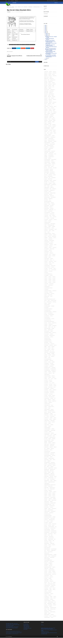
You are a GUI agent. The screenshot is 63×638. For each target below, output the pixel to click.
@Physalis (54, 99)
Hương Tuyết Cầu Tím (47, 405)
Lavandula (49, 426)
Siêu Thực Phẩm (46, 542)
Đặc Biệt (49, 327)
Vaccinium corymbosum (47, 600)
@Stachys (50, 102)
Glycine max (45, 356)
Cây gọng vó (46, 243)
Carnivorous (45, 229)
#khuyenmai (45, 120)
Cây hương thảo (46, 244)
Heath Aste (45, 373)
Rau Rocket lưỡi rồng (51, 526)
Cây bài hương (54, 236)
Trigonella (51, 593)
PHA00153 (53, 493)
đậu (52, 327)
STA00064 (55, 554)
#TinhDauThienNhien (47, 128)
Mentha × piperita (46, 444)
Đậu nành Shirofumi (51, 335)
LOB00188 (52, 433)
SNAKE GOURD (52, 543)
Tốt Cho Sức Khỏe (46, 586)
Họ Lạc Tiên (50, 380)
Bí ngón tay (51, 187)
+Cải (51, 131)
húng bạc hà (49, 399)
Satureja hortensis (50, 539)
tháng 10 (46, 35)
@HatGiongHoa (51, 91)
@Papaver (52, 98)
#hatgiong (48, 113)
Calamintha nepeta (46, 223)
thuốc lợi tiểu (54, 574)
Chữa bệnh (45, 257)
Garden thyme (46, 352)
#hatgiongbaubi (53, 113)
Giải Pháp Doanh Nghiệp (15, 632)
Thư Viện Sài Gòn (18, 633)
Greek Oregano (46, 360)
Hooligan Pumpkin (46, 398)
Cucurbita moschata (46, 286)
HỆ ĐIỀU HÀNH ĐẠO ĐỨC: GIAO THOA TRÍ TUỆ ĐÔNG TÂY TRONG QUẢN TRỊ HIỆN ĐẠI (48, 628)
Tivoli (48, 582)
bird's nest (50, 194)
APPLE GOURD (46, 152)
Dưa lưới (53, 318)
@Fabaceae (45, 88)
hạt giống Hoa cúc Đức (47, 367)
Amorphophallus (51, 148)
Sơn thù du (48, 550)
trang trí (50, 588)
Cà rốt (50, 215)
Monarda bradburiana (47, 451)
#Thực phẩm (52, 127)
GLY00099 (52, 353)
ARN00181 (45, 155)
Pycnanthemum (27, 44)
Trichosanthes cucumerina (47, 592)
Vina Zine (7, 631)
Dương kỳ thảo (50, 324)
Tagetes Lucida (51, 568)
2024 (45, 26)
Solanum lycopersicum (47, 547)
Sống (45, 550)
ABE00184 (49, 134)
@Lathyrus (45, 95)
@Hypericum (51, 92)
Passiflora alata (46, 487)
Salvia (51, 535)
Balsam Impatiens (46, 172)
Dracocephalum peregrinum (47, 311)
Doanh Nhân (25, 629)
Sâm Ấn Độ (45, 540)
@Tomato (45, 103)
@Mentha (45, 96)
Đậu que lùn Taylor (46, 343)
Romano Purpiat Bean (47, 529)
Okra (45, 479)
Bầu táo (45, 176)
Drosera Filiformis (50, 313)
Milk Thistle (51, 447)
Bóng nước (45, 204)
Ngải (45, 466)
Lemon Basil (45, 431)
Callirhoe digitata (53, 223)
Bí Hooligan (45, 183)
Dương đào (45, 324)
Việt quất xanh (46, 606)
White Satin (45, 610)
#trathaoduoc (46, 130)
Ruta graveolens (50, 533)
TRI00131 (54, 589)
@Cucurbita (45, 85)
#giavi (45, 113)
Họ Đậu (55, 378)
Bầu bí (47, 173)
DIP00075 (45, 303)
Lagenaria (54, 419)
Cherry (51, 251)
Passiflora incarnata (52, 487)
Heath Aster (49, 373)
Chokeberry (53, 254)
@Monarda (49, 96)
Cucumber (54, 282)
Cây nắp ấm (50, 246)
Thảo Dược (45, 571)
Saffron (55, 533)
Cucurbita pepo (46, 289)
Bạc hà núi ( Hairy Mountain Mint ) (50, 48)
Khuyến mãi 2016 (46, 413)
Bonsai (49, 204)
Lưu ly (51, 434)
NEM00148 (49, 461)
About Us (13, 0)
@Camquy (45, 81)
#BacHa (55, 106)
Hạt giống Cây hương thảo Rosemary (49, 39)
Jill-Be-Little (49, 412)
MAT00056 (53, 438)
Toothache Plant (53, 585)
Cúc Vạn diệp (46, 272)
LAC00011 (51, 417)
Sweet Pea (51, 564)
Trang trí (54, 588)
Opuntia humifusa (46, 480)
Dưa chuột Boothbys (51, 314)
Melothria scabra (50, 441)
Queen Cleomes (53, 518)
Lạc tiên (48, 416)
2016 (45, 31)
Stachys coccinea (46, 557)
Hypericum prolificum (51, 406)
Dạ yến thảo (52, 293)
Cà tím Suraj (54, 216)
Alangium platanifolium (47, 142)
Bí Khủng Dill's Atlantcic (47, 184)
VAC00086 (51, 599)
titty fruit (45, 582)
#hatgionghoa (51, 116)
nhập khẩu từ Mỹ (46, 469)
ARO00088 (45, 156)
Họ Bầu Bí (45, 378)
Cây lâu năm (46, 246)
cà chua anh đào (50, 211)
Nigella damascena (46, 473)
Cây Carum (45, 239)
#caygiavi (54, 109)
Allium (45, 145)
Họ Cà (49, 378)
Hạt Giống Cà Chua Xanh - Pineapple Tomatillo (51, 37)
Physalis (49, 500)
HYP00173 (45, 406)
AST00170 (45, 163)
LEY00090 (50, 431)
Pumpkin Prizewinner (47, 511)
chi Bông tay (51, 253)
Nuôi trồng (51, 476)
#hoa (9, 44)
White (48, 609)
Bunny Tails (51, 208)
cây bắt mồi (45, 237)
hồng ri (45, 399)
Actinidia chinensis (50, 138)
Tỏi (44, 9)
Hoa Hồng (45, 387)
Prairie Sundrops (46, 507)
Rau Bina (51, 521)
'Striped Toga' (46, 71)
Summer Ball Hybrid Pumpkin (48, 560)
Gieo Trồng (15, 2)
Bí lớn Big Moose (54, 184)
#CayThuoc (50, 110)
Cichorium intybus (46, 258)
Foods (45, 349)
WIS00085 (45, 613)
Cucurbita (45, 285)
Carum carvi (45, 230)
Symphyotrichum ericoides (47, 567)
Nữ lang (55, 476)
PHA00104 (45, 493)
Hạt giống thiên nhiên (47, 370)
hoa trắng (45, 395)
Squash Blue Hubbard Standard (48, 554)
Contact (9, 0)
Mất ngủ (52, 440)
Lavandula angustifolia (47, 427)
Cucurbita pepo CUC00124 (47, 290)
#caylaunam (46, 110)
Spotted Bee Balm (46, 553)
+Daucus (54, 131)
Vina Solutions (10, 636)
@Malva (49, 95)
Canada (45, 225)
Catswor (48, 232)
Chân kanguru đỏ (46, 251)
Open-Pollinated (52, 479)
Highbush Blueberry (46, 374)
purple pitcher (46, 512)
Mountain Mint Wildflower (47, 455)
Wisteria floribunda (46, 614)
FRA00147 (53, 349)
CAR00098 (53, 226)
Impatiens (52, 409)
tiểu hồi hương (46, 581)
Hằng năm (49, 371)
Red (55, 526)
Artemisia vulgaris (53, 159)
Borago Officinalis (46, 205)
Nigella (53, 472)
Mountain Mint (23, 44)
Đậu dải (52, 331)
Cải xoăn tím (50, 219)
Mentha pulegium (46, 445)
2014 (45, 59)
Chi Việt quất (46, 254)
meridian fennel (46, 447)
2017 (45, 30)
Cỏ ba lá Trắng (51, 261)
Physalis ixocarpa (54, 500)
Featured (49, 346)
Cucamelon (49, 282)
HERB (53, 373)
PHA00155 (49, 494)
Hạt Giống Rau (53, 367)
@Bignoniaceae (46, 78)
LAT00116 (45, 423)
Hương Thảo (50, 402)
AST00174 (49, 163)
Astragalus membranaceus (47, 165)
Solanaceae (45, 546)
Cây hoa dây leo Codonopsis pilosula (12, 628)
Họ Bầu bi (49, 377)
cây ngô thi (45, 247)
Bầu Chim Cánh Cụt (52, 173)
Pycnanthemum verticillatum (47, 515)
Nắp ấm (54, 459)
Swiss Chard (50, 565)
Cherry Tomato (46, 253)
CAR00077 (49, 226)
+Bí (48, 131)
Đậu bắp (53, 328)
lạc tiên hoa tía (46, 417)
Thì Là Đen (54, 572)
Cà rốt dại (53, 215)
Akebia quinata (50, 141)
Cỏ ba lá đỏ (45, 261)
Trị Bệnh (50, 589)
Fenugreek (53, 346)
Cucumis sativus (51, 283)
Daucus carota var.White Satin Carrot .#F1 (49, 299)
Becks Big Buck (53, 177)
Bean (49, 177)
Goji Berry (45, 357)
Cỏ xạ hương (46, 264)
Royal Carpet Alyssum (53, 532)
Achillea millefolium (46, 137)
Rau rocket (45, 526)
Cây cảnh (54, 237)
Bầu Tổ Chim (46, 177)
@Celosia (53, 82)
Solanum (50, 546)
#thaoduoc (12, 44)
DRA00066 (52, 306)
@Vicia (53, 103)
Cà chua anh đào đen (47, 212)
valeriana (45, 602)
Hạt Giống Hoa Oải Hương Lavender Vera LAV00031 (51, 53)
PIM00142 (51, 501)
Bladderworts (50, 198)
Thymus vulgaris (46, 579)
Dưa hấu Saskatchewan (47, 318)
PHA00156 (53, 494)
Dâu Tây (45, 300)
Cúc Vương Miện (46, 275)
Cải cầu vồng (46, 219)
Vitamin (45, 609)
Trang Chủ (16, 0)
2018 (45, 29)
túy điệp (51, 596)
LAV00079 (45, 426)
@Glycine (50, 88)
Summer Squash (52, 561)
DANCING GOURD (46, 296)
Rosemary (52, 529)
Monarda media (53, 452)
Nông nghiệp (9, 633)
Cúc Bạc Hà (45, 271)
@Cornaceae (50, 84)
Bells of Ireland (50, 179)
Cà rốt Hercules (46, 216)
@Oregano (53, 96)
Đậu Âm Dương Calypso (47, 328)
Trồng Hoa (49, 595)
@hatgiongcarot (53, 89)
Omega (48, 479)
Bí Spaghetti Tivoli (52, 190)
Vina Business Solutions (12, 631)
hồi (54, 398)
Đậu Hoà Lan (54, 332)
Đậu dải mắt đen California (47, 332)
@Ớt (49, 98)
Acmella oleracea (53, 137)
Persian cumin (46, 491)
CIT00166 (51, 258)
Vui (10, 632)
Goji (49, 356)
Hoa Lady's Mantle (46, 388)
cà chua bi (52, 212)
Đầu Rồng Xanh (46, 345)
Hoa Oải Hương (46, 391)
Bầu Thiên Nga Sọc (50, 176)
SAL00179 (45, 535)
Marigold (50, 438)
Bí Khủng (54, 183)
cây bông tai (50, 237)
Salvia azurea (46, 536)
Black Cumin (45, 198)
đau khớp (45, 327)
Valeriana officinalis (50, 602)
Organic (51, 480)
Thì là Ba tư (49, 572)
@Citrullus (45, 84)
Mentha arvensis (52, 444)
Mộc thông (53, 455)
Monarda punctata (46, 454)
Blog (6, 0)
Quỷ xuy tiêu (46, 519)
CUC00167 (45, 282)
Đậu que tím (52, 343)
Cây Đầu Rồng (46, 240)
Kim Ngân (51, 413)
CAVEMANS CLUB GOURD (47, 233)
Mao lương (45, 438)
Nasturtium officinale (51, 458)
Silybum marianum (46, 543)
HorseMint (51, 398)
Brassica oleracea (46, 208)
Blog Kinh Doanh (26, 625)
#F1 (51, 112)
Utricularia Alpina (46, 599)
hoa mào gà (52, 388)
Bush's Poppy (46, 209)
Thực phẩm (45, 578)
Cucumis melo (46, 283)
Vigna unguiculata (46, 607)
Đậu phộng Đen (46, 342)
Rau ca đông (46, 522)
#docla (49, 112)
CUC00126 (45, 278)
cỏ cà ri (55, 261)
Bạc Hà (15, 44)
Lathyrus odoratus (46, 424)
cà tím (50, 216)
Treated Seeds (46, 589)
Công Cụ (54, 268)
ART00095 (45, 158)
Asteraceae (53, 163)
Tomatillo (54, 582)
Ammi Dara (45, 148)
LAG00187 (50, 419)
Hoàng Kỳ (53, 395)
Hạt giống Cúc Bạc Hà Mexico (49, 40)
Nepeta (45, 465)
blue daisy (52, 202)
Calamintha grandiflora (47, 222)
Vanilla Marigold (49, 603)
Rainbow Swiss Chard (51, 519)
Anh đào (45, 149)
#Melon (54, 120)
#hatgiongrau (46, 117)
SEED (53, 540)
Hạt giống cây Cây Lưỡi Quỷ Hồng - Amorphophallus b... (50, 56)
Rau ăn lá (48, 521)
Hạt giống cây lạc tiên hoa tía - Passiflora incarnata (50, 45)
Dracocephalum (46, 307)
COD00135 (50, 264)
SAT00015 (45, 539)
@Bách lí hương (46, 77)
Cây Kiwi (55, 244)
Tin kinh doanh (26, 624)
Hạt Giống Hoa (51, 366)
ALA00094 (54, 141)
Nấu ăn (45, 461)
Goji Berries (52, 356)
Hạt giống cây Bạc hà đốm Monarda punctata (51, 47)
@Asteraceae (54, 75)
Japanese (45, 412)
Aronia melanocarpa (51, 156)
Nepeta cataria (49, 465)
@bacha (51, 77)
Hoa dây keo (50, 385)
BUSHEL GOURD (51, 209)
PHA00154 (45, 494)
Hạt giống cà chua (46, 364)
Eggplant (45, 346)
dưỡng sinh (45, 325)
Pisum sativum (46, 505)
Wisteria (49, 613)
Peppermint (50, 490)
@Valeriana (49, 103)
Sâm (54, 539)
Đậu (54, 327)
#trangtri (52, 128)
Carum (55, 229)
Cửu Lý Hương (46, 292)
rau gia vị (45, 525)
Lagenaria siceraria (46, 420)
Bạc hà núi (18, 44)
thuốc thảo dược (46, 575)
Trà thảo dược (52, 586)
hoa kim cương (50, 387)
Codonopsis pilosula (47, 265)
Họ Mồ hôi (50, 381)
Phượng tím (50, 498)
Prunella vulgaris (54, 508)
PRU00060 (45, 508)
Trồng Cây (45, 595)
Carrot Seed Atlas (51, 229)
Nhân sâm (42, 625)
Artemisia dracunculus (47, 159)
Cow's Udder (50, 268)
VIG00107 (50, 606)
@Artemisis (50, 75)
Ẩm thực (45, 166)
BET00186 (54, 180)
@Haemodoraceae (46, 89)
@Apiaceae (45, 74)
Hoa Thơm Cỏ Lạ (52, 392)
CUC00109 (51, 275)
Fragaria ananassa (46, 350)
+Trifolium (45, 134)
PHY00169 (45, 500)
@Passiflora (45, 99)
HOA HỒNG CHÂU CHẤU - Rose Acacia (12, 623)
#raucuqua (54, 124)
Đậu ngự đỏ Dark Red (47, 338)
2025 (45, 25)
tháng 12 (46, 33)
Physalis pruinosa (46, 501)
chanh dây (50, 250)
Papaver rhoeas (50, 486)
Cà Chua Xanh (46, 215)
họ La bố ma (45, 380)
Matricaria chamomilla (47, 440)
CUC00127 (49, 278)
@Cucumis (54, 84)
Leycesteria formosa (47, 433)
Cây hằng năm (51, 243)
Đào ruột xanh (54, 325)
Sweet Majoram (46, 564)
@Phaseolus (50, 99)
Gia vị (45, 353)
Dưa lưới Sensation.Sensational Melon (49, 321)
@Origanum (45, 98)
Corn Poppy (45, 268)
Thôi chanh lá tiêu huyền (47, 574)
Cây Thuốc (50, 247)
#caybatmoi (45, 109)
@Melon (53, 95)
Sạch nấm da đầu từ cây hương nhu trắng (12, 624)
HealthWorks (53, 371)
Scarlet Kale (49, 540)
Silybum (51, 542)
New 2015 (54, 465)
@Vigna (45, 105)
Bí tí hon (50, 191)
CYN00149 (50, 292)
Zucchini (52, 617)
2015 (45, 32)
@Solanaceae (46, 102)
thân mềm (53, 571)
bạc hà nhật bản (46, 169)
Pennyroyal (45, 490)
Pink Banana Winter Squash (47, 504)
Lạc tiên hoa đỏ (52, 416)
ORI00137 (55, 480)
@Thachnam (54, 102)
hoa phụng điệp (52, 391)
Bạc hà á (52, 166)
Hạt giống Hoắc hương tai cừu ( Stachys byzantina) (50, 42)
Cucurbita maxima (50, 285)
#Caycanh (50, 109)
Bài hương (51, 170)
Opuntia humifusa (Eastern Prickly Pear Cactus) (50, 43)
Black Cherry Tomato (47, 197)
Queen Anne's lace (46, 518)
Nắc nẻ (51, 459)
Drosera (45, 313)
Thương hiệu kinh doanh (27, 628)
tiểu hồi (51, 579)
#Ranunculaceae (46, 124)
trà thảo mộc (46, 588)
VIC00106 (54, 603)
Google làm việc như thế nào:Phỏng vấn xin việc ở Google (49, 630)
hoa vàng (49, 395)
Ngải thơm (45, 468)
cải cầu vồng (52, 218)
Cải (44, 218)
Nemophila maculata (47, 462)
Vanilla (45, 603)
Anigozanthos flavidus (47, 151)
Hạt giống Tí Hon (53, 370)
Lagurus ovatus (52, 420)
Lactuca (55, 417)
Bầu (44, 173)
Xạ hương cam (46, 616)
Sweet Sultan (45, 565)
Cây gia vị (45, 8)
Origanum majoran (46, 483)
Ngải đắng (52, 466)
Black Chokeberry (53, 197)
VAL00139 (53, 600)
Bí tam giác (45, 191)
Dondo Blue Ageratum (47, 306)
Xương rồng (54, 616)
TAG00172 (53, 567)
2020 (45, 28)
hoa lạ (54, 387)
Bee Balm (45, 179)
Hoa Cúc (55, 384)
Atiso (53, 165)
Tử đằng (54, 596)
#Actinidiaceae (46, 106)
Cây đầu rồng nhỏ (51, 240)
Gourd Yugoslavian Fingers (47, 359)
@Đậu (53, 85)
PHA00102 (50, 491)
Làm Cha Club (18, 631)
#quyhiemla (49, 123)
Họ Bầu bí (53, 377)
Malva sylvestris (46, 437)
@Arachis (50, 74)
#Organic (45, 123)
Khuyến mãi (53, 412)
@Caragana (45, 82)
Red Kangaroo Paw (46, 528)
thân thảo (45, 572)
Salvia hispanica (51, 536)
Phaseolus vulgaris (52, 497)
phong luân (45, 498)
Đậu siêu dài (51, 345)
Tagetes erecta (46, 568)
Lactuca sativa (46, 419)
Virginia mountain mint (53, 607)
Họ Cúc (52, 378)
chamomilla (45, 250)
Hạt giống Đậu (52, 364)
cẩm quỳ (53, 233)
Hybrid (52, 405)
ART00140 (49, 158)
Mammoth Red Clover (52, 437)
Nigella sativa (52, 473)
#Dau (53, 110)
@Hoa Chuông (46, 92)
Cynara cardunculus (46, 293)
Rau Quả (53, 525)
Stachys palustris (52, 557)
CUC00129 (53, 278)
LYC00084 (54, 434)
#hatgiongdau (46, 116)
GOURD (49, 357)
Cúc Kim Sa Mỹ (50, 271)
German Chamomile (52, 352)
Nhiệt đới (45, 472)
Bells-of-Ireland (46, 180)
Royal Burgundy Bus (46, 532)
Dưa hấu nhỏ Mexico (47, 317)
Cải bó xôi (48, 218)
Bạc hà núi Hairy (46, 170)
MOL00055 (48, 448)
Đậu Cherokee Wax (46, 331)
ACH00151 (53, 135)
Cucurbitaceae (54, 290)
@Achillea (50, 71)
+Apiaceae (45, 131)
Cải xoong (55, 219)
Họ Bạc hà (45, 377)
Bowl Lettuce (51, 205)
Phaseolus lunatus (46, 497)
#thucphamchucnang (47, 127)
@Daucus (50, 85)
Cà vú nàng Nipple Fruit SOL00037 (50, 55)
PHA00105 (49, 493)
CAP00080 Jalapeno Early (51, 225)
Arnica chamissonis (50, 155)
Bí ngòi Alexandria (46, 187)
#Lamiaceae (50, 120)
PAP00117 (45, 486)
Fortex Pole (48, 349)
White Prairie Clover (52, 609)
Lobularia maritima (46, 434)
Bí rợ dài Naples (46, 190)
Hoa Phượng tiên (46, 392)
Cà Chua (45, 211)
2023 (45, 27)
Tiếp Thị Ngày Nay (26, 626)
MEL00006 (45, 441)
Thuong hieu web (26, 627)
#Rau (50, 124)
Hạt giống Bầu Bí (46, 363)
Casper (50, 230)
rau (44, 521)
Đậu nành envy (46, 335)
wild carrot (49, 610)
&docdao (49, 105)
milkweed (55, 447)
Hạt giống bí (51, 363)
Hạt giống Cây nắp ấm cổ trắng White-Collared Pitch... (50, 52)
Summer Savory (46, 561)
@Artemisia (45, 75)
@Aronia (53, 74)
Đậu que (51, 342)
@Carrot (50, 82)
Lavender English (53, 430)
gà (50, 350)
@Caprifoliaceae (50, 81)
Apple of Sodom (51, 152)
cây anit (45, 236)
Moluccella (52, 448)
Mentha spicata (52, 445)
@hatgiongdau (46, 91)
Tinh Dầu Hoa (51, 581)
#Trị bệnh (50, 130)
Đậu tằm (55, 345)
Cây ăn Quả (49, 236)
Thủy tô (51, 575)
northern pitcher (46, 476)
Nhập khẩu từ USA (52, 469)
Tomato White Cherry (47, 585)
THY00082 (50, 578)
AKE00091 (45, 141)
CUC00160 (49, 279)
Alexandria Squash (52, 144)
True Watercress (46, 596)
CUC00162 (53, 279)
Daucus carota (46, 297)
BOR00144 (53, 204)
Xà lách (50, 616)
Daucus (51, 296)
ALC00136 (53, 142)
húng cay (53, 399)
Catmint (53, 230)
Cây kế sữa (51, 244)
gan (53, 350)
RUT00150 (45, 533)
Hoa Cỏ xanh (50, 384)
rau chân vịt (50, 522)
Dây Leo (49, 300)
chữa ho (49, 257)
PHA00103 (54, 491)
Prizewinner (51, 507)
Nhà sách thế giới (13, 633)
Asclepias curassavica (47, 162)
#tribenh (54, 130)
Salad (49, 535)
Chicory (50, 254)
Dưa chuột (45, 314)
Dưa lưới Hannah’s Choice (47, 320)
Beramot (51, 180)
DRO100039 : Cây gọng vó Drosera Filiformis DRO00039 (50, 50)
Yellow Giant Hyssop (47, 617)
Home (42, 624)
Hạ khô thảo (51, 360)
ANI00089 (49, 149)
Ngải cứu (48, 466)
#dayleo (45, 112)
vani (55, 602)
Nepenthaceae (53, 462)
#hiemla (50, 117)
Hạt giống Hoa (46, 366)
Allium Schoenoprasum (50, 145)
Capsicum (45, 226)
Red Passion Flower (52, 528)
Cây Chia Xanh (50, 239)
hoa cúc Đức (46, 385)
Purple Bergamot (53, 511)
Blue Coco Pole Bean (47, 202)
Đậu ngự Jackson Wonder (47, 339)
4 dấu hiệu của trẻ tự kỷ (45, 631)
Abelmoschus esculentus (47, 135)
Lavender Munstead (46, 430)
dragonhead (54, 311)
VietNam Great (8, 632)
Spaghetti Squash (53, 550)
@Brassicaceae (51, 78)
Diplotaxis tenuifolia (47, 304)
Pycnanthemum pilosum (32, 44)
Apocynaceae (53, 151)
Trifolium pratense (46, 593)
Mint (20, 44)
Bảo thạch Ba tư (52, 172)
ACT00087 (45, 138)
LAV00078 (51, 424)
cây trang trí (54, 247)
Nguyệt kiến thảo (50, 468)
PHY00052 (54, 498)
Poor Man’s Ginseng (51, 505)
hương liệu (45, 402)
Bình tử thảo (46, 194)
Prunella (49, 508)
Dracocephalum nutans (47, 310)
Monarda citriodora (46, 452)
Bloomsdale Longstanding (47, 201)
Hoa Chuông (46, 384)
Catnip (45, 232)
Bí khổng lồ (50, 183)
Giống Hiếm (48, 353)
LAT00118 (49, 423)
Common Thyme (53, 265)
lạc (44, 416)
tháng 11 (46, 34)
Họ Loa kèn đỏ (46, 381)
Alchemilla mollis (46, 144)
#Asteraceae (51, 106)
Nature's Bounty (46, 459)
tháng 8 (46, 58)
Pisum (53, 504)
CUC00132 (45, 279)
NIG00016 (49, 472)
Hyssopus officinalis (46, 409)
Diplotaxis (49, 303)
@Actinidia (54, 71)
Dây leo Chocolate (53, 300)
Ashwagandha (53, 162)
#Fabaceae (54, 112)
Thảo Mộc (49, 571)
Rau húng (49, 525)
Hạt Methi (45, 371)
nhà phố (55, 468)
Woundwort (52, 614)
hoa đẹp (55, 385)
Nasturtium (45, 458)
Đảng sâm (50, 325)
